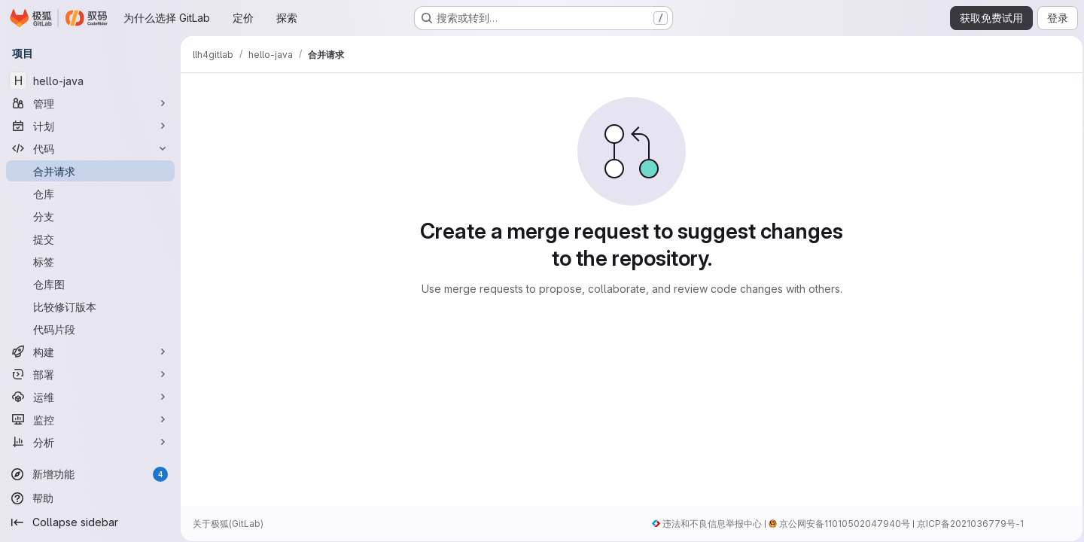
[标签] (90, 261)
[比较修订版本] (90, 306)
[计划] (90, 125)
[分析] (90, 441)
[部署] (90, 374)
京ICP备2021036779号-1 (965, 523)
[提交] (90, 238)
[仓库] (90, 193)
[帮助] (90, 498)
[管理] (90, 103)
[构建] (90, 351)
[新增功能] (90, 474)
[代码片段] (90, 329)
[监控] (90, 419)
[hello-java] (90, 80)
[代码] (90, 148)
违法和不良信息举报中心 (707, 523)
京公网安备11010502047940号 (840, 523)
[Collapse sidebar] (90, 522)
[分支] (90, 216)
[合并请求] (90, 170)
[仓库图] (90, 283)
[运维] (90, 396)
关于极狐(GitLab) (228, 523)
